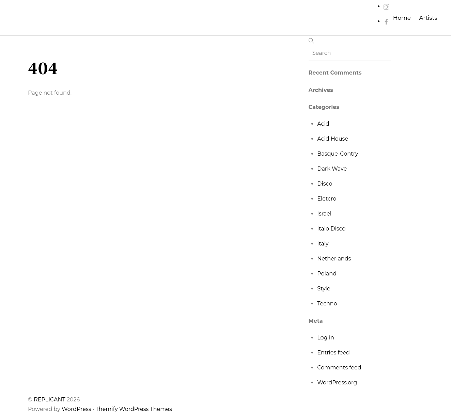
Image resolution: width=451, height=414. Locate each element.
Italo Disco (331, 228)
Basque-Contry (337, 153)
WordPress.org (337, 382)
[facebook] (386, 21)
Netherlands (334, 258)
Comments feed (339, 367)
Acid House (332, 139)
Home (402, 17)
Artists (428, 17)
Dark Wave (332, 168)
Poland (327, 273)
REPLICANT (50, 399)
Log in (325, 337)
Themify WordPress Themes (134, 409)
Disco (324, 183)
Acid (323, 124)
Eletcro (326, 198)
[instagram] (386, 6)
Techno (327, 303)
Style (323, 288)
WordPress (76, 409)
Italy (322, 243)
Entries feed (333, 352)
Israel (324, 213)
